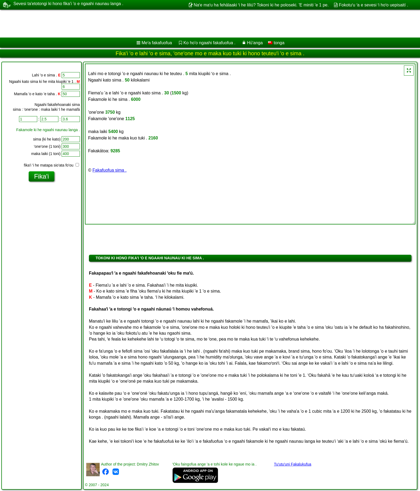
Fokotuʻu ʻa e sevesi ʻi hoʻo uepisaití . (373, 5)
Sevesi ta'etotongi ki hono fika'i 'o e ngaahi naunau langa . (68, 4)
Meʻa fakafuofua (157, 42)
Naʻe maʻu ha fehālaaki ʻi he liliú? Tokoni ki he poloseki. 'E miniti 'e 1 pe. (261, 5)
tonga (276, 42)
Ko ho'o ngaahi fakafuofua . (209, 42)
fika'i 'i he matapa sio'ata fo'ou (51, 165)
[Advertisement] (162, 24)
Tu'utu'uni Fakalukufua (292, 464)
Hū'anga (255, 42)
